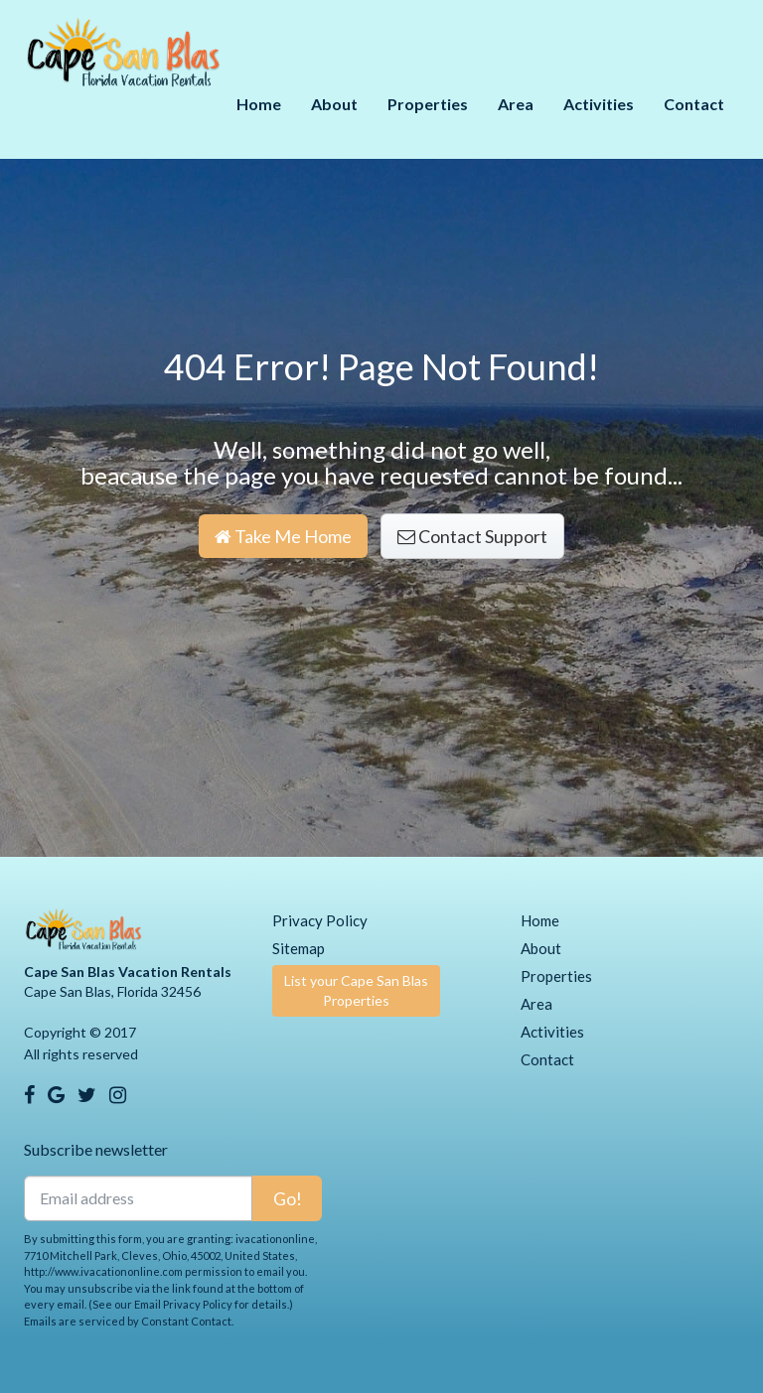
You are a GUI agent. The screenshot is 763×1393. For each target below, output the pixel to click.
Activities (598, 103)
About (334, 103)
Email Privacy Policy (183, 1304)
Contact (694, 103)
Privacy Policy (320, 920)
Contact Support (472, 536)
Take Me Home (283, 536)
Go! (287, 1198)
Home (258, 103)
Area (516, 103)
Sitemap (298, 948)
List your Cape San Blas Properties (356, 990)
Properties (427, 103)
